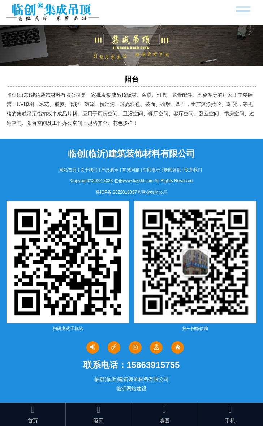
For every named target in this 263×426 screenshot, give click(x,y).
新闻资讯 (172, 169)
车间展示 (151, 169)
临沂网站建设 (131, 388)
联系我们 (193, 169)
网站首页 (68, 169)
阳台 (131, 79)
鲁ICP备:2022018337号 (118, 192)
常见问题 (130, 169)
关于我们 (89, 169)
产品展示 (109, 169)
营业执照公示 (154, 192)
